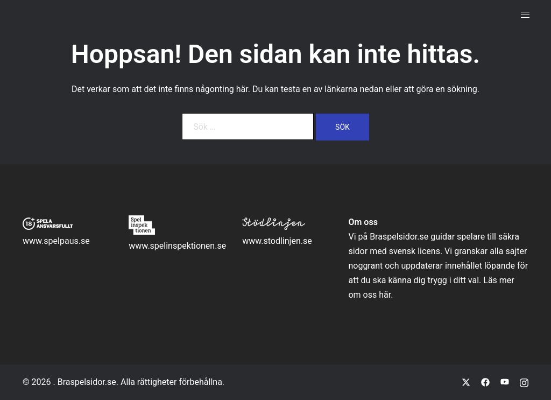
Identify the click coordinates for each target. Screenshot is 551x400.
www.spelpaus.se (56, 241)
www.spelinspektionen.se (177, 246)
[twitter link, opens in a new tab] (466, 382)
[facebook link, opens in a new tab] (485, 382)
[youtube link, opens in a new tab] (504, 382)
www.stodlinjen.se (277, 241)
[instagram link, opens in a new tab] (524, 382)
